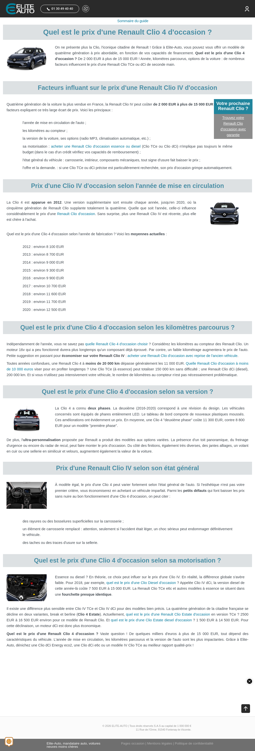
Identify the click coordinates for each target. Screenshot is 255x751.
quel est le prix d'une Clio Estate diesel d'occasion (151, 620)
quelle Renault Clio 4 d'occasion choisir (116, 344)
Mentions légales (159, 743)
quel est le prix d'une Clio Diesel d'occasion (141, 583)
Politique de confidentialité (194, 743)
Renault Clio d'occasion (76, 214)
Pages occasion (132, 743)
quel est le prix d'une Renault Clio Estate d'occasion (168, 614)
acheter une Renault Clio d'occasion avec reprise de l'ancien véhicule (182, 356)
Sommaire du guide (132, 21)
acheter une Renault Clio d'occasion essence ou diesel (96, 146)
